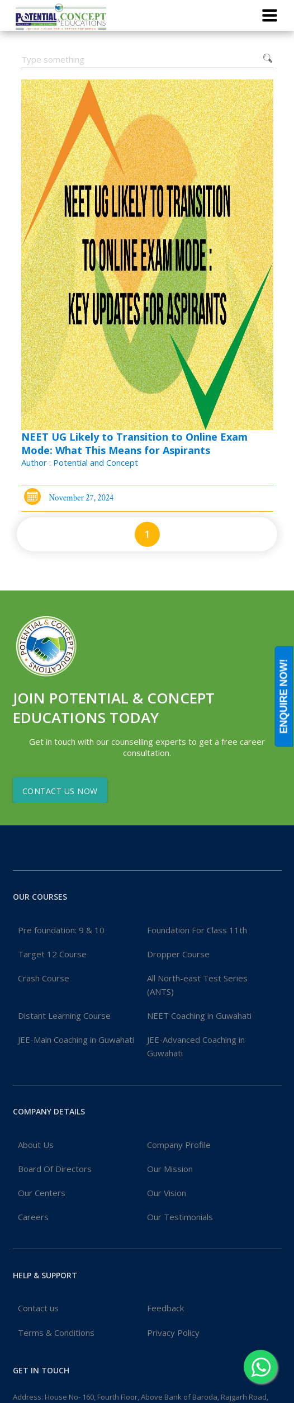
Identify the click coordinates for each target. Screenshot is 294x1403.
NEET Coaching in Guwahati (199, 1015)
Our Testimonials (180, 1216)
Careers (33, 1216)
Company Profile (179, 1144)
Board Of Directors (55, 1168)
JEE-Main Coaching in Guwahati (76, 1039)
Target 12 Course (52, 954)
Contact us (38, 1308)
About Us (36, 1144)
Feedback (165, 1308)
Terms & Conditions (56, 1332)
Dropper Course (178, 954)
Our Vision (166, 1192)
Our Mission (170, 1168)
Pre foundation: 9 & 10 (61, 930)
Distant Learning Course (64, 1015)
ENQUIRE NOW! (284, 696)
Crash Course (43, 978)
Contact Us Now (60, 791)
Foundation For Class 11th (197, 930)
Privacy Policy (173, 1332)
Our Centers (41, 1192)
